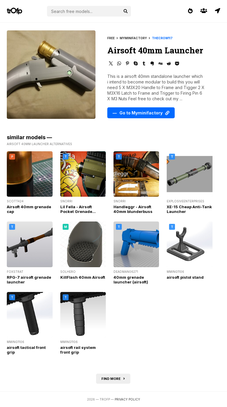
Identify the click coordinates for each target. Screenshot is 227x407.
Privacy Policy (127, 399)
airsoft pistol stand (185, 277)
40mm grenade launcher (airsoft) (131, 279)
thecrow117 (162, 38)
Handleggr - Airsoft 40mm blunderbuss (133, 209)
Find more (113, 379)
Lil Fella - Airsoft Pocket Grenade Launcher (76, 211)
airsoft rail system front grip (78, 350)
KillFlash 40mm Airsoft (82, 277)
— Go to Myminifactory (141, 112)
